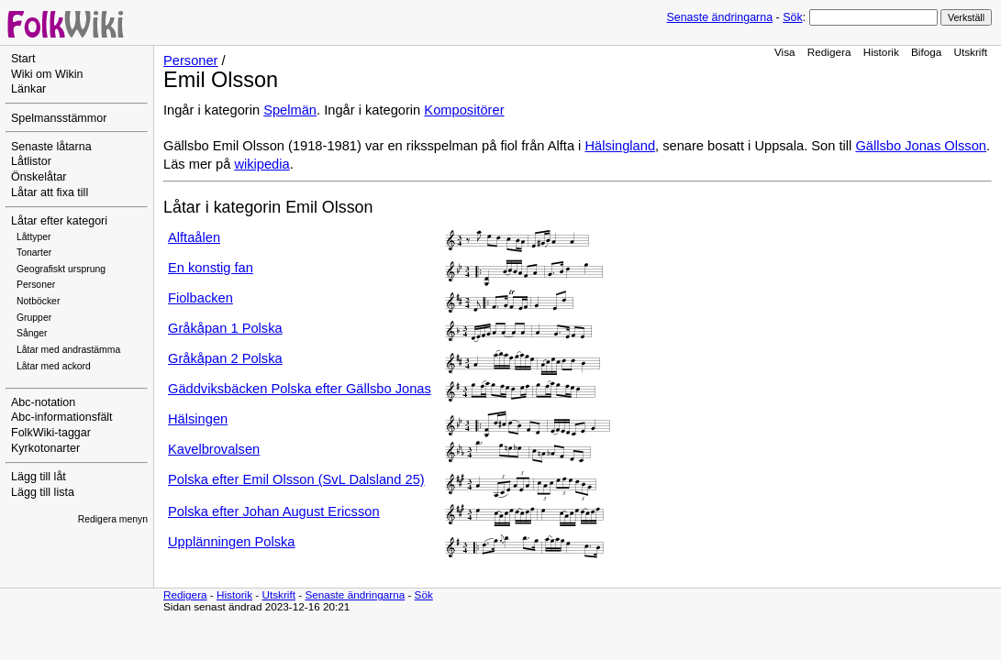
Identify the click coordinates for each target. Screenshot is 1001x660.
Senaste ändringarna (719, 17)
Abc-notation (43, 402)
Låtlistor (31, 161)
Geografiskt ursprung (61, 269)
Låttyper (34, 237)
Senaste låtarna (51, 146)
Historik (881, 52)
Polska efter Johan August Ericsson (274, 511)
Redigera (829, 52)
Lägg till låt (38, 476)
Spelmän (290, 110)
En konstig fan (210, 267)
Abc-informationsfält (62, 417)
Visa (784, 52)
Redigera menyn (113, 519)
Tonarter (34, 253)
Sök (792, 17)
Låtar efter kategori (59, 220)
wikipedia (261, 164)
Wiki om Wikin (47, 74)
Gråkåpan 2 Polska (225, 358)
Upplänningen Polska (231, 541)
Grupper (34, 318)
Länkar (28, 88)
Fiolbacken (200, 298)
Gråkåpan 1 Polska (225, 328)
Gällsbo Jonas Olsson (920, 145)
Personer (36, 285)
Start (23, 58)
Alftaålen (194, 237)
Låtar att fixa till (49, 192)
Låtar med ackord (54, 366)
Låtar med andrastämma (68, 350)
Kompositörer (464, 110)
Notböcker (38, 301)
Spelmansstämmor (58, 118)
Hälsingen (198, 419)
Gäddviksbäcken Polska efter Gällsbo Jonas (299, 388)
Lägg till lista (42, 492)
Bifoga (926, 52)
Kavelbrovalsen (214, 449)
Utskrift (970, 52)
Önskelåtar (39, 176)
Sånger (32, 333)
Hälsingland (619, 145)
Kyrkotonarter (45, 448)
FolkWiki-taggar (51, 432)
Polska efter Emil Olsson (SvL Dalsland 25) (296, 479)
